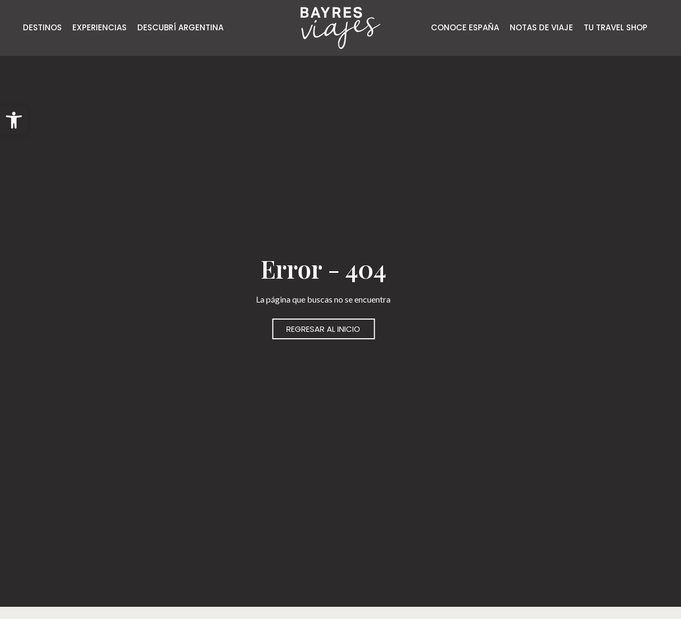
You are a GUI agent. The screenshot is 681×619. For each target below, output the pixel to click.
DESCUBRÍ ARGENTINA (180, 27)
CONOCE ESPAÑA (465, 27)
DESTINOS (42, 27)
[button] (14, 120)
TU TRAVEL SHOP (615, 27)
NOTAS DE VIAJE (541, 27)
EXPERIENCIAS (99, 27)
